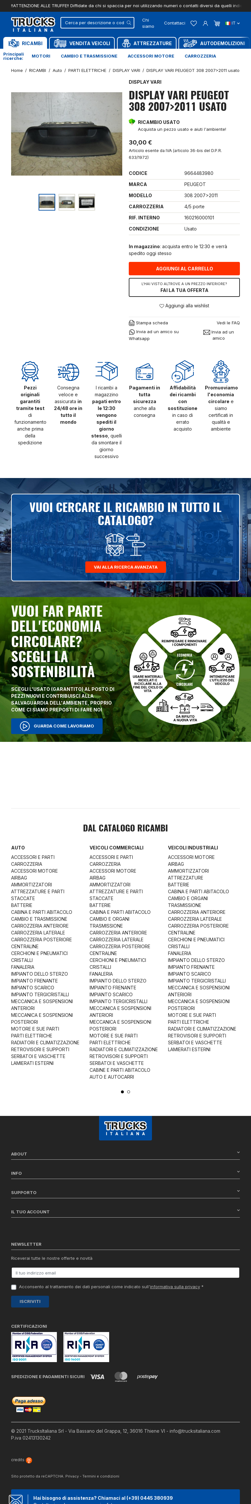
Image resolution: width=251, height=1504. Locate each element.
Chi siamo (148, 23)
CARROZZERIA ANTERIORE (40, 926)
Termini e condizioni (100, 1476)
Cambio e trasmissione (89, 56)
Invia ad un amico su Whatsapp (154, 335)
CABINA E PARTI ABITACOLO (41, 912)
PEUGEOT (195, 184)
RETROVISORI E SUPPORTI (40, 1049)
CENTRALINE (25, 946)
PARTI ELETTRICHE (31, 1035)
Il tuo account (125, 1211)
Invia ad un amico (218, 335)
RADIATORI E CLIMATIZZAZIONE (45, 1042)
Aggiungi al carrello (184, 268)
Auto (18, 847)
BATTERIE (21, 905)
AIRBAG (19, 877)
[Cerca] (97, 22)
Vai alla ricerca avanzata (126, 567)
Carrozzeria (200, 56)
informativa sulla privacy (175, 1286)
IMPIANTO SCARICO (32, 987)
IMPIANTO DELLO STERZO (39, 974)
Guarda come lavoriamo (57, 726)
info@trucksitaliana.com (195, 1431)
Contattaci (174, 23)
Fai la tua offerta (184, 287)
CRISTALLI (22, 960)
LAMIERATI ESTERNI (32, 1063)
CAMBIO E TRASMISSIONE (39, 919)
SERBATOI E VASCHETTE (38, 1056)
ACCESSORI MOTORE (34, 871)
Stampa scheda (148, 323)
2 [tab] (129, 1092)
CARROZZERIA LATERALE (38, 932)
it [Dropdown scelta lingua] (232, 23)
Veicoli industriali (193, 847)
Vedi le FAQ (228, 322)
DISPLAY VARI (145, 82)
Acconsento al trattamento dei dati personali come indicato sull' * (111, 1286)
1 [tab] (122, 1092)
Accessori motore (151, 56)
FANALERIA (22, 967)
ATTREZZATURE (185, 877)
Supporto (125, 1192)
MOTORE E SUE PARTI (35, 1029)
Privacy (72, 1476)
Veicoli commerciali (116, 847)
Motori (41, 56)
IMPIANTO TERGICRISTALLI (40, 994)
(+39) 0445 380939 (149, 1498)
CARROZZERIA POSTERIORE (41, 939)
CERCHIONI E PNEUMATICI (39, 953)
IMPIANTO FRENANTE (34, 980)
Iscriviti (30, 1301)
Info (125, 1173)
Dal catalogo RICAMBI (125, 829)
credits (21, 1459)
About (125, 1153)
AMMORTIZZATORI (31, 884)
